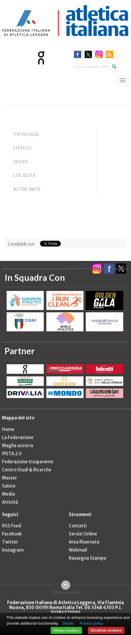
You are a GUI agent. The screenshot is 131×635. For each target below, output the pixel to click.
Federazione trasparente (28, 461)
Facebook (12, 534)
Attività (10, 502)
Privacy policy (91, 623)
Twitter (10, 542)
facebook (77, 54)
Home (8, 429)
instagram (98, 54)
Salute (9, 486)
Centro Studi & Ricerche (26, 469)
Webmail (78, 550)
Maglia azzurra (17, 445)
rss (109, 54)
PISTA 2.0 (12, 453)
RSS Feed (11, 525)
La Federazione (17, 437)
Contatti (78, 525)
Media (8, 494)
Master (9, 478)
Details (68, 623)
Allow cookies (66, 630)
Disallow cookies (106, 630)
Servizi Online (83, 534)
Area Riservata (84, 542)
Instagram (13, 550)
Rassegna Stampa (87, 558)
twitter (88, 54)
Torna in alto (65, 592)
